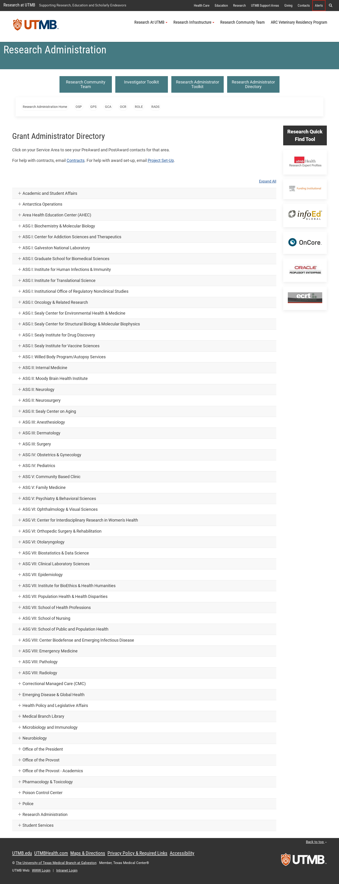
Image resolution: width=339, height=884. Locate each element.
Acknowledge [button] (28, 868)
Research (239, 5)
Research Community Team (242, 22)
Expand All (267, 181)
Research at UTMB (19, 5)
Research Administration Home (45, 107)
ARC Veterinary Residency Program (299, 22)
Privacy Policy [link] (51, 858)
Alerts (319, 5)
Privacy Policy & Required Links (137, 853)
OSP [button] (79, 107)
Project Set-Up (161, 160)
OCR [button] (123, 107)
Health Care (201, 5)
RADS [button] (155, 107)
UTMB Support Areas (265, 5)
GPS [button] (93, 107)
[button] (107, 848)
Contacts (304, 5)
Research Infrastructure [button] (193, 22)
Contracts (76, 160)
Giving (288, 5)
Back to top (316, 842)
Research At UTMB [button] (150, 22)
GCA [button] (108, 107)
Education (221, 5)
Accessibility (182, 853)
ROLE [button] (139, 107)
